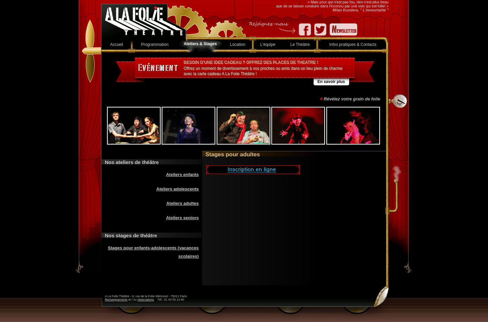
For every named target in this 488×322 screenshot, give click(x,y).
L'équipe (267, 44)
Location (237, 44)
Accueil (116, 44)
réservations (146, 299)
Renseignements (116, 299)
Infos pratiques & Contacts (353, 44)
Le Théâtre (300, 44)
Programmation (154, 44)
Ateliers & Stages (200, 44)
